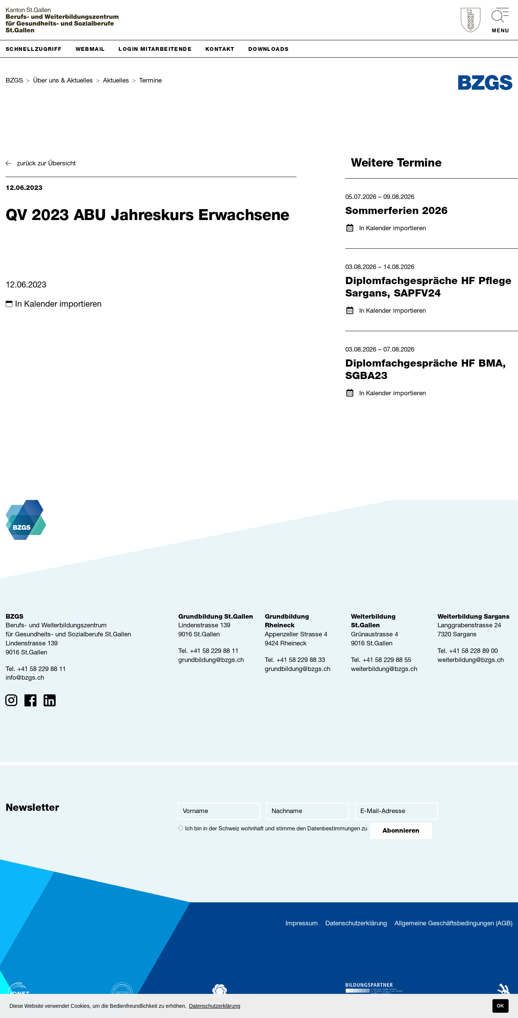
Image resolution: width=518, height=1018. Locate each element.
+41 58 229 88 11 (41, 669)
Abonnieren (401, 831)
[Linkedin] (52, 701)
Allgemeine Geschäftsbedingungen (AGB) (453, 924)
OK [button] (500, 1006)
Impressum (302, 924)
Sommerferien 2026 (396, 212)
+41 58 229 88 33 (300, 660)
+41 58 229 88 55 (387, 660)
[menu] (496, 20)
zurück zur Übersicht (46, 164)
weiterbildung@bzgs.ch (384, 669)
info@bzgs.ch (25, 678)
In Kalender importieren (58, 305)
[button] (37, 49)
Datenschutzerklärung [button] (214, 1006)
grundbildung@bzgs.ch (211, 660)
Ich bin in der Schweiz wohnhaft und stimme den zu (272, 828)
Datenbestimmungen (333, 829)
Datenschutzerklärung (356, 924)
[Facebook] (33, 701)
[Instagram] (13, 701)
